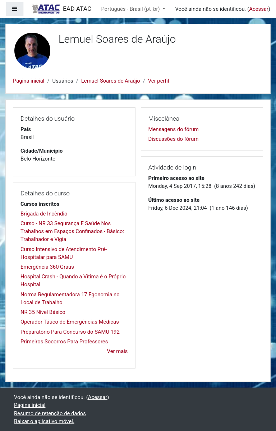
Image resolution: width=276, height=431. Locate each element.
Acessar (258, 9)
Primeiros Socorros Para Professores (64, 341)
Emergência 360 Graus (47, 267)
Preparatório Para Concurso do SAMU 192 (70, 332)
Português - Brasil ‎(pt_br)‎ (131, 9)
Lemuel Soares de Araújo (110, 81)
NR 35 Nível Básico (42, 312)
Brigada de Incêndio (43, 213)
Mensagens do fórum (173, 129)
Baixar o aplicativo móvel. (44, 421)
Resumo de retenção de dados (50, 413)
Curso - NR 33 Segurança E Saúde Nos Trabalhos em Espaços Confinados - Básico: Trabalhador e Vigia (72, 231)
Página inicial (28, 81)
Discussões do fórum (173, 139)
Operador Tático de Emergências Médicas (69, 322)
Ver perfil (158, 81)
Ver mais (117, 351)
